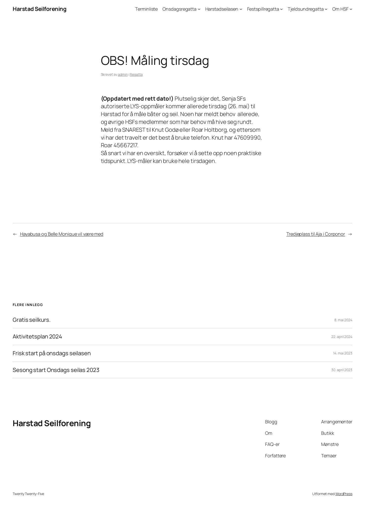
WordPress (343, 493)
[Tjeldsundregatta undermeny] (326, 9)
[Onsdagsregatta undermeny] (199, 9)
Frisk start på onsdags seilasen (52, 353)
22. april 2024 (341, 336)
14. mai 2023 (342, 353)
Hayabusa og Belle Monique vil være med (61, 234)
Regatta (136, 74)
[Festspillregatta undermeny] (281, 9)
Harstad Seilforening (39, 9)
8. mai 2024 (343, 319)
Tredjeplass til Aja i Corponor (315, 234)
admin (123, 74)
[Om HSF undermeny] (351, 9)
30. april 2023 (341, 369)
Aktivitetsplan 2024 (37, 336)
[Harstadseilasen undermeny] (241, 9)
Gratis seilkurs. (31, 320)
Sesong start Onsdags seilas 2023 (56, 370)
